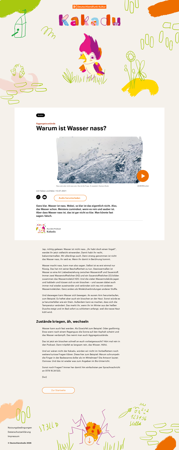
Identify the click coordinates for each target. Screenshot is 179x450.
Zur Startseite (58, 390)
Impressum (13, 436)
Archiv (40, 115)
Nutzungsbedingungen (20, 427)
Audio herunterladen (69, 198)
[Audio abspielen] (143, 176)
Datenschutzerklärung (19, 432)
